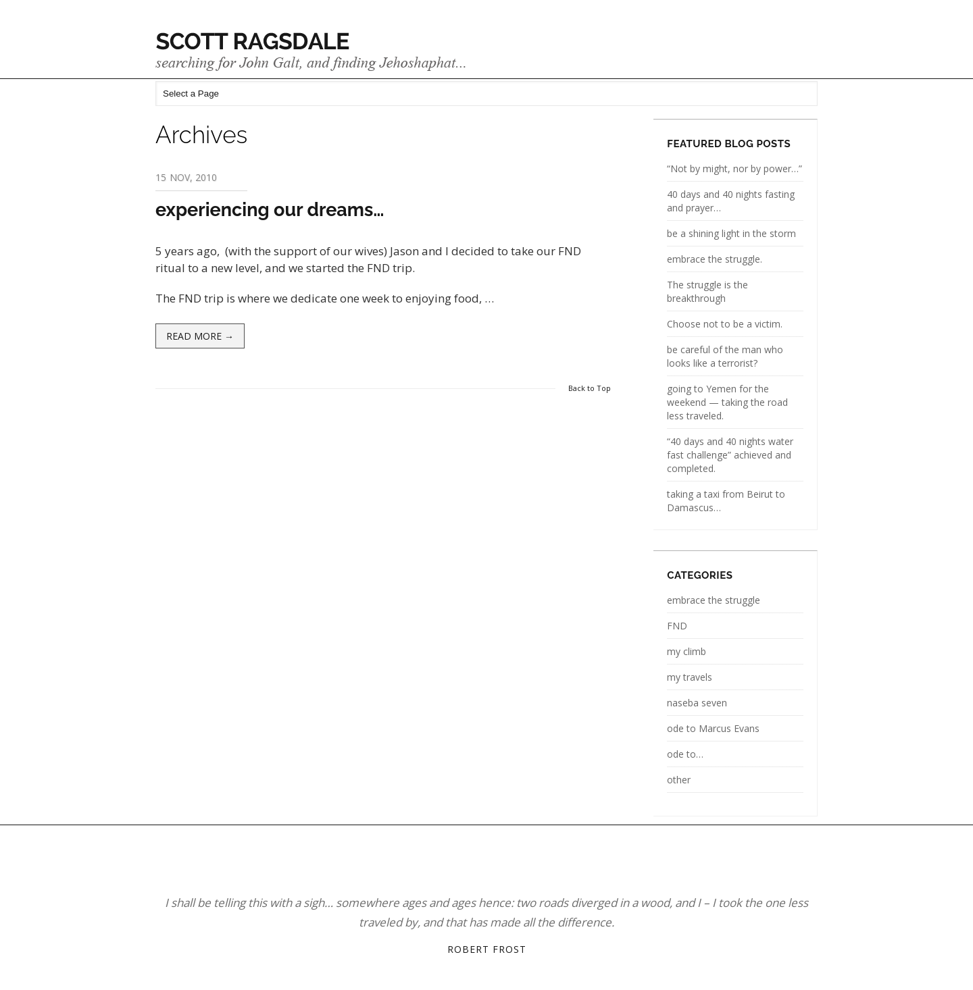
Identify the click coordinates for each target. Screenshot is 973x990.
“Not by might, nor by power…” (734, 168)
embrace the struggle (713, 600)
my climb (686, 651)
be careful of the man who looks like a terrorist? (725, 356)
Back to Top (589, 388)
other (679, 779)
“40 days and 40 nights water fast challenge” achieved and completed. (730, 455)
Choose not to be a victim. (724, 323)
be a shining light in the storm (731, 233)
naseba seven (697, 702)
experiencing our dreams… (269, 209)
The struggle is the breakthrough (707, 291)
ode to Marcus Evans (713, 728)
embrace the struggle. (714, 259)
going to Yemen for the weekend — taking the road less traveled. (727, 402)
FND (677, 625)
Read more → (200, 336)
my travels (689, 677)
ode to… (685, 754)
